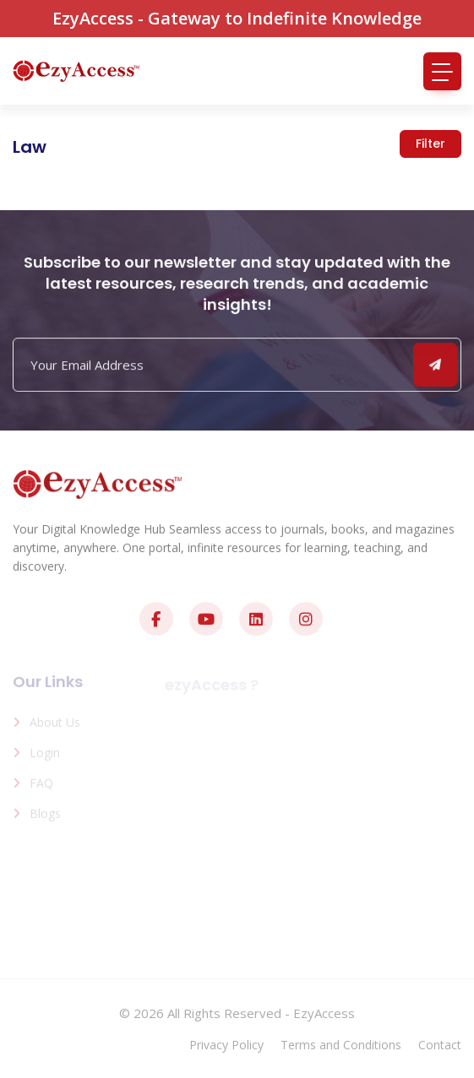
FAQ (41, 786)
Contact (439, 1045)
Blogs (45, 817)
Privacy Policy (226, 1045)
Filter (430, 143)
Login (45, 756)
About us (55, 726)
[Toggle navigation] (442, 71)
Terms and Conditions (341, 1045)
